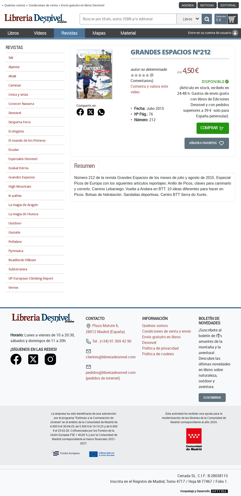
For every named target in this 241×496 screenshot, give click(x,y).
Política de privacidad (160, 348)
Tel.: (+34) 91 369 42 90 (108, 341)
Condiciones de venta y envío (166, 331)
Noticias (207, 5)
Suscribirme (212, 398)
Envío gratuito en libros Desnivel (82, 5)
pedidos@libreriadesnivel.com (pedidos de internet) (111, 372)
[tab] (84, 167)
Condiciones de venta (43, 5)
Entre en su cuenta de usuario (213, 32)
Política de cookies (158, 353)
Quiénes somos (14, 5)
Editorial (228, 5)
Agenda (188, 5)
